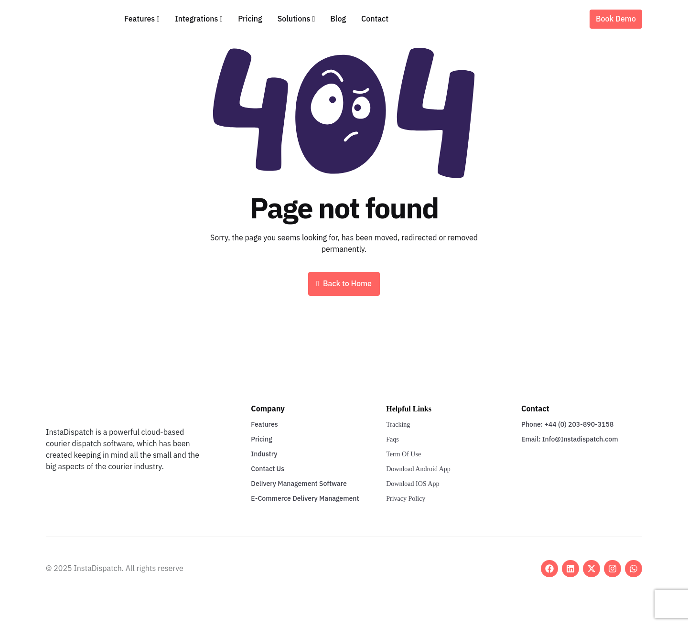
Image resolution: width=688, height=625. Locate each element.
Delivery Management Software (299, 484)
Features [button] (139, 19)
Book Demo (616, 19)
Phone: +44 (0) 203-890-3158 (567, 425)
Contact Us (267, 469)
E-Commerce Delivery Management (305, 499)
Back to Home (344, 284)
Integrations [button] (196, 19)
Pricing (250, 19)
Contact (374, 19)
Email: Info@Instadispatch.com (569, 439)
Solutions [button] (294, 19)
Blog (338, 19)
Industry (264, 454)
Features (264, 425)
